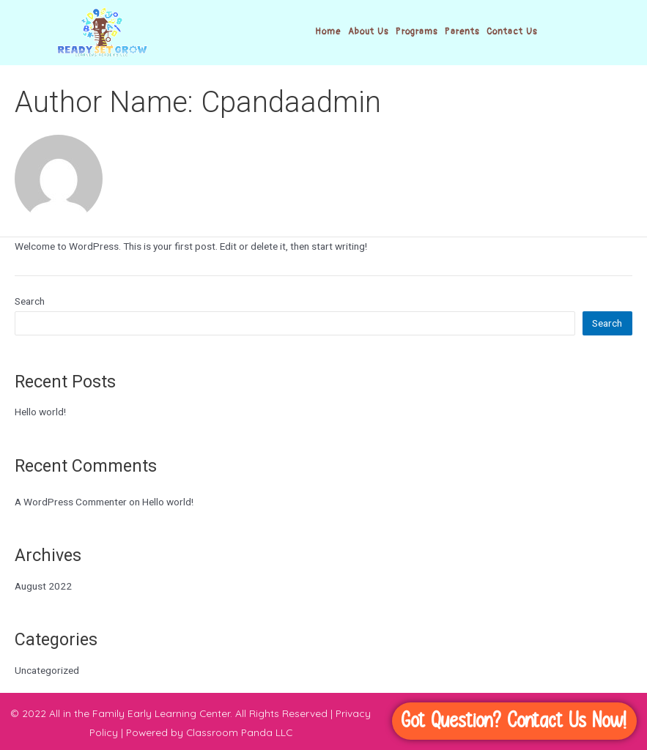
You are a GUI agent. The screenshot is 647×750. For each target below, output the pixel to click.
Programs (416, 31)
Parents (462, 31)
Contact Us (512, 31)
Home (328, 31)
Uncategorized (47, 670)
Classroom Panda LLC (239, 732)
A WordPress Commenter (71, 502)
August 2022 (43, 586)
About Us (368, 31)
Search (30, 301)
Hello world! (40, 411)
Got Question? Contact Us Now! (514, 720)
